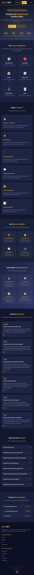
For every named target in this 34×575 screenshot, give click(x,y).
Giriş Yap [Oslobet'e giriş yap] (18, 2)
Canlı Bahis (4, 553)
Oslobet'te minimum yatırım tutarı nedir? (13, 484)
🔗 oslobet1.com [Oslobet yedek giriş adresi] (17, 516)
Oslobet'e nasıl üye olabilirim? (11, 463)
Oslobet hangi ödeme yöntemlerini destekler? (14, 458)
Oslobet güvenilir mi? (8, 447)
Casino (3, 555)
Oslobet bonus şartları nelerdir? (11, 479)
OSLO (7, 2)
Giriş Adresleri (4, 544)
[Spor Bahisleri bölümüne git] (9, 61)
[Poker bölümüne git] (25, 91)
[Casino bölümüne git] (9, 76)
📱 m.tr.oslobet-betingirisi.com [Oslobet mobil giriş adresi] (17, 511)
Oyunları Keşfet (21, 26)
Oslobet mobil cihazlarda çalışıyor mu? (13, 468)
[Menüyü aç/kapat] (31, 2)
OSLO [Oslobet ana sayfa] (6, 527)
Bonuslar (3, 539)
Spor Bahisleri (4, 551)
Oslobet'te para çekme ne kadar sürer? (13, 452)
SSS (2, 542)
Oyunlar (3, 537)
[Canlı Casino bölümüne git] (25, 76)
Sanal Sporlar (4, 560)
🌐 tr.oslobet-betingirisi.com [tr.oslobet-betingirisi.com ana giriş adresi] (17, 506)
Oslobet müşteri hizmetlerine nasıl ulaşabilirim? (15, 473)
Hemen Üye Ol (12, 26)
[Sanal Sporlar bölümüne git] (9, 91)
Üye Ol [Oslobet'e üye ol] (24, 2)
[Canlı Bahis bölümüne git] (25, 61)
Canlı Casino (4, 558)
